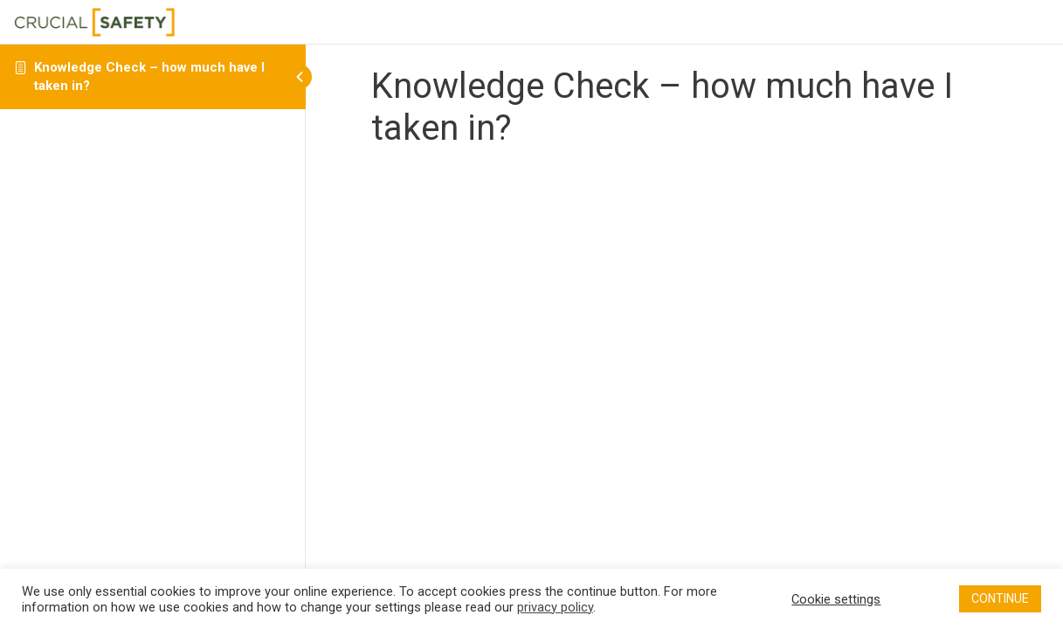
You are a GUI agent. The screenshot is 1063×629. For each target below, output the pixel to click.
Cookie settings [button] (835, 599)
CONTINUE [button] (1000, 598)
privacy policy (555, 607)
